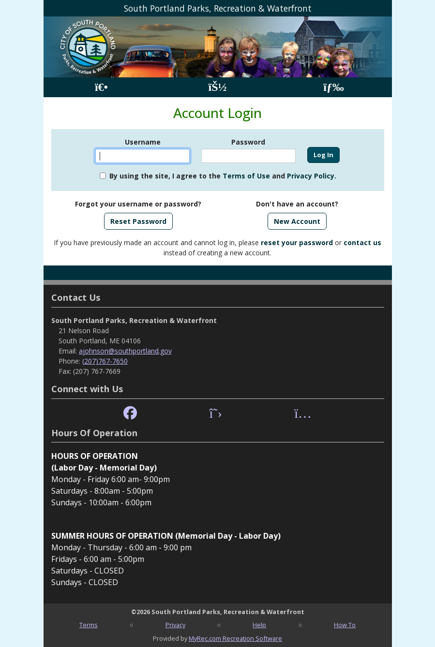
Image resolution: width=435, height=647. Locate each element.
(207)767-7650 (105, 361)
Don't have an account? (297, 203)
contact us (362, 242)
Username (143, 142)
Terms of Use (246, 175)
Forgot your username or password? (138, 203)
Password (248, 142)
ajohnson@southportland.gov (125, 350)
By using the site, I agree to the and (222, 175)
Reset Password (138, 221)
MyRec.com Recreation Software (235, 638)
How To (345, 624)
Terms (88, 624)
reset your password (297, 242)
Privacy (175, 624)
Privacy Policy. (311, 175)
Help (259, 624)
